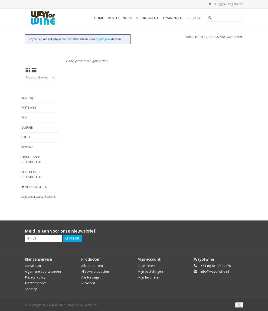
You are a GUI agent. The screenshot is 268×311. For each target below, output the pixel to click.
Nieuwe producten (95, 271)
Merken (200, 37)
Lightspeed (91, 305)
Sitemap (31, 289)
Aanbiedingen (91, 277)
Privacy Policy (35, 277)
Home (99, 18)
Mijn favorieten (34, 187)
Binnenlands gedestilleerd (31, 159)
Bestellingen (120, 18)
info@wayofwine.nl (214, 271)
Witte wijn (28, 108)
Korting (27, 147)
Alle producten (92, 265)
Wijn (24, 118)
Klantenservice (36, 283)
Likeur (25, 137)
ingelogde (103, 39)
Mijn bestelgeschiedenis (38, 197)
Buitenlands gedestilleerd (31, 174)
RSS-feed (88, 283)
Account (194, 18)
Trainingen (173, 18)
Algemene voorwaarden (43, 271)
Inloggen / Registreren (226, 4)
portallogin (33, 265)
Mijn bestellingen (150, 271)
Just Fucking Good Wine (225, 37)
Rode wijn (28, 98)
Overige (27, 128)
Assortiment (147, 18)
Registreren (146, 265)
